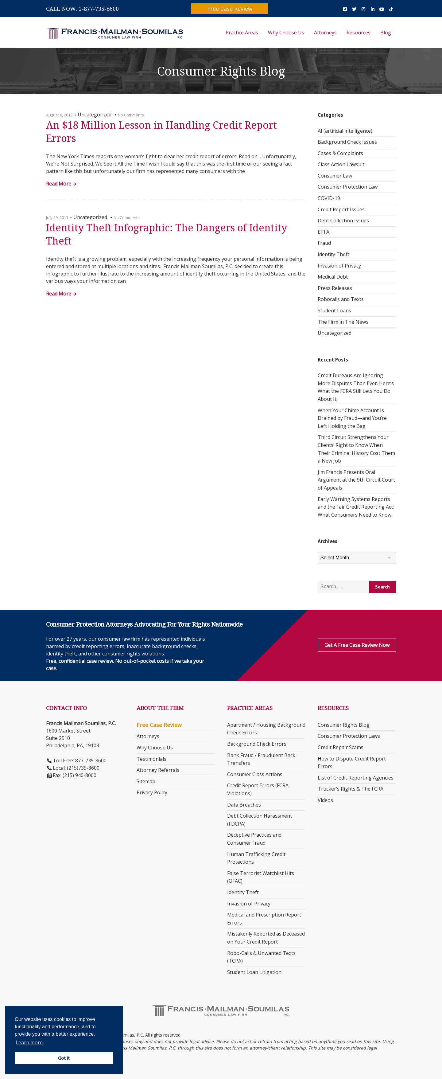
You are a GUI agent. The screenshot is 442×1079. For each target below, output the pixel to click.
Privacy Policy (152, 792)
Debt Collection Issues (343, 220)
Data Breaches (244, 804)
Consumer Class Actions (254, 774)
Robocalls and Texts (341, 299)
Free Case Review (229, 8)
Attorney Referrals (158, 770)
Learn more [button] (29, 1042)
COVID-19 (329, 198)
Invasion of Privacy (339, 265)
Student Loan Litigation (254, 972)
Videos (325, 800)
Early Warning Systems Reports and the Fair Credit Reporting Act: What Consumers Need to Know (356, 507)
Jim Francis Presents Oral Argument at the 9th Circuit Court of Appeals (356, 480)
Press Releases (335, 288)
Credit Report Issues (341, 209)
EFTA (323, 232)
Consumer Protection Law (348, 186)
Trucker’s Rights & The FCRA (350, 788)
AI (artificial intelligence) (345, 130)
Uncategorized (334, 333)
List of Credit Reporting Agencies (356, 777)
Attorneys (325, 32)
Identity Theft (333, 254)
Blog (385, 32)
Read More (58, 184)
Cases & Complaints (340, 153)
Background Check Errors (256, 744)
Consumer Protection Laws (349, 736)
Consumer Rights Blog (344, 724)
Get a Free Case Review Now (357, 645)
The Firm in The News (343, 322)
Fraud (324, 243)
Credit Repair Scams (340, 747)
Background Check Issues (347, 142)
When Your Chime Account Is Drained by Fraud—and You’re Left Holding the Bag (352, 418)
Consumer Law (335, 175)
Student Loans (334, 310)
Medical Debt (333, 276)
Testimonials (151, 759)
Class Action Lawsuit (341, 164)
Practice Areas (242, 32)
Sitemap (146, 781)
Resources (358, 32)
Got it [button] (64, 1058)
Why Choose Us (286, 32)
